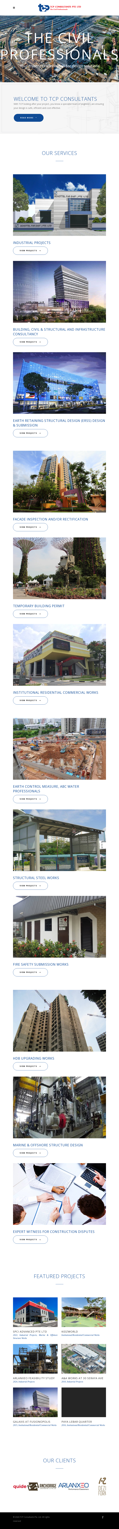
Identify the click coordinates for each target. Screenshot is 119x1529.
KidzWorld (70, 1331)
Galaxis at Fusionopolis (31, 1421)
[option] (28, 1487)
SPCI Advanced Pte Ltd (30, 1331)
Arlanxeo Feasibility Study (34, 1378)
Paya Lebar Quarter (77, 1421)
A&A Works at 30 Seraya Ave (83, 1378)
